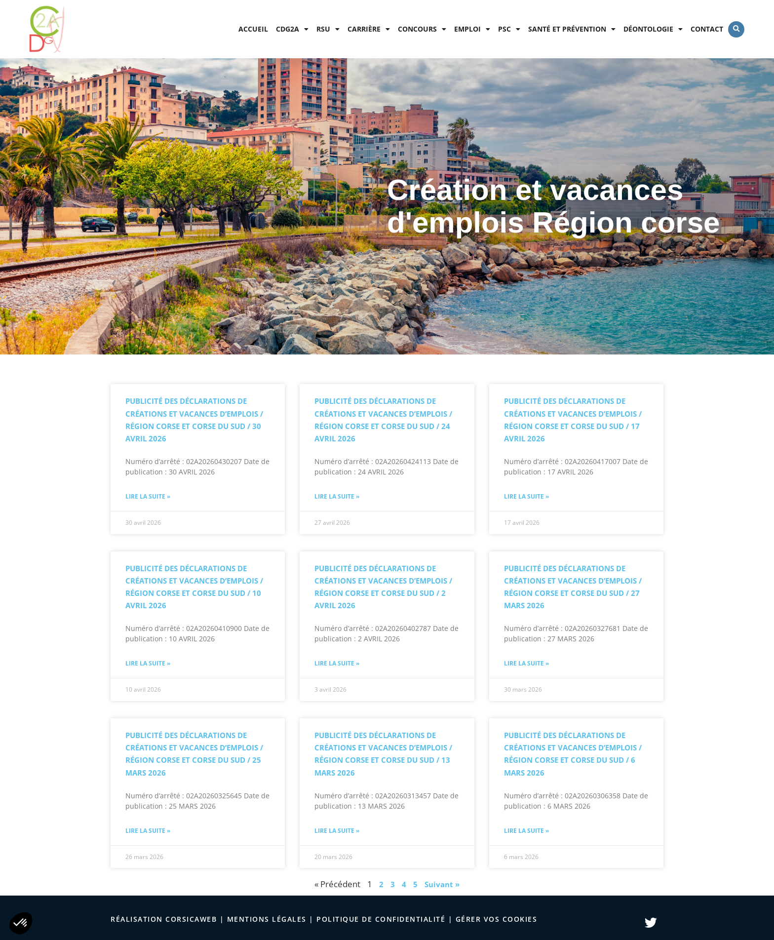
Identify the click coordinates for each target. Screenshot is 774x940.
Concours (422, 29)
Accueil (253, 29)
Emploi (472, 29)
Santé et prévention (572, 29)
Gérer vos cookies (497, 919)
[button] (736, 29)
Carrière (369, 29)
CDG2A (292, 29)
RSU (328, 29)
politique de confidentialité (380, 919)
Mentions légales (267, 919)
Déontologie (653, 29)
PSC (509, 29)
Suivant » (442, 884)
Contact (707, 29)
